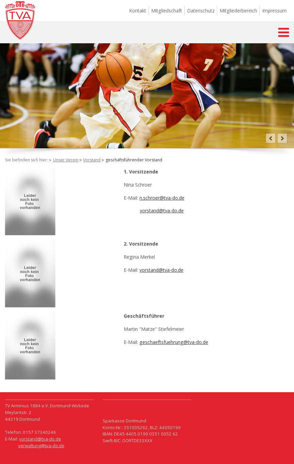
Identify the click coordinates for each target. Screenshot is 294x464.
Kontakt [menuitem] (137, 10)
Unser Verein (65, 160)
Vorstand (92, 160)
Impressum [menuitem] (274, 10)
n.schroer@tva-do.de (161, 198)
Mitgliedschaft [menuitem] (166, 10)
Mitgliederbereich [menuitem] (238, 10)
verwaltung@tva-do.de (41, 446)
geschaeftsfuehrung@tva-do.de (173, 342)
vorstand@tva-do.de (162, 210)
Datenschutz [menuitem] (201, 10)
